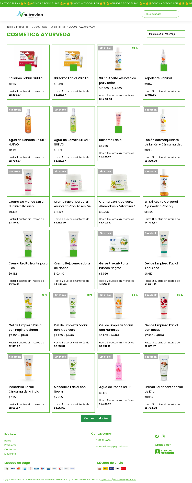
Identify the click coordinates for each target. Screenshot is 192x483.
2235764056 (101, 441)
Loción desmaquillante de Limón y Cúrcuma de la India (162, 142)
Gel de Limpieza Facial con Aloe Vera (70, 327)
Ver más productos (96, 418)
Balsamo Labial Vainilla (71, 78)
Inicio (11, 27)
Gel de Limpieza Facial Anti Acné (161, 265)
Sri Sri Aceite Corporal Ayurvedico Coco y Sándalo (161, 203)
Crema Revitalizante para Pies (28, 265)
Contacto (10, 449)
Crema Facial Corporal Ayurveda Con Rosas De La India (72, 203)
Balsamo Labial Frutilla (25, 78)
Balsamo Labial (110, 140)
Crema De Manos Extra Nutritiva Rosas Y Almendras (26, 203)
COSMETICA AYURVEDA (82, 27)
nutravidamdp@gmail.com (109, 447)
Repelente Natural (158, 78)
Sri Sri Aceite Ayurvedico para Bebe (117, 80)
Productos (24, 27)
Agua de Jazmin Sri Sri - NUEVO (72, 142)
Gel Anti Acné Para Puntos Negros (113, 265)
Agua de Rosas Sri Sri (115, 387)
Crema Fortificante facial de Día (163, 389)
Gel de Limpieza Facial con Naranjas (116, 327)
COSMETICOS (41, 27)
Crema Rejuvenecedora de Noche (72, 265)
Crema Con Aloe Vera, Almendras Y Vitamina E (117, 203)
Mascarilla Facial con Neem (70, 389)
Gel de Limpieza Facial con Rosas (161, 327)
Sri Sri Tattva (60, 27)
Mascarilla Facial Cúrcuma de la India (24, 389)
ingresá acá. (106, 479)
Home (8, 440)
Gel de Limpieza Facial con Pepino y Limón (25, 327)
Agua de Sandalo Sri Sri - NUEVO (28, 142)
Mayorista (10, 453)
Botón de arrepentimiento (124, 479)
